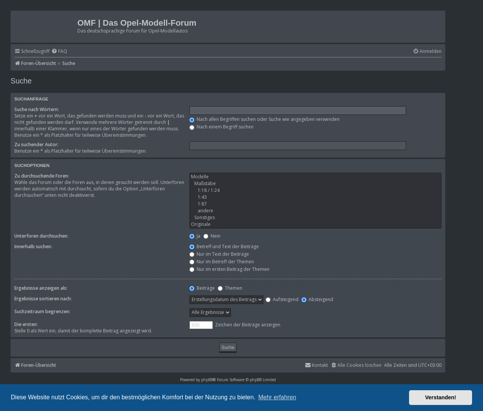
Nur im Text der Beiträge (219, 254)
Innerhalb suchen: (33, 246)
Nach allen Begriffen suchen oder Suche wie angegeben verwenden (264, 119)
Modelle (315, 176)
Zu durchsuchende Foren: (41, 176)
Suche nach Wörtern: (36, 109)
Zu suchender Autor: (36, 144)
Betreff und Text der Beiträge (224, 246)
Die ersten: (26, 324)
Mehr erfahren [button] (277, 397)
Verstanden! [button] (440, 397)
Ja (194, 236)
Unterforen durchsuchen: (41, 236)
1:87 (315, 204)
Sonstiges (315, 217)
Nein (211, 236)
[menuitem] (59, 51)
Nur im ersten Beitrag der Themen (229, 269)
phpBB (207, 379)
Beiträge (202, 288)
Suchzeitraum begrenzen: (42, 311)
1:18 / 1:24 (315, 190)
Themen (230, 288)
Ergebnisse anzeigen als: (41, 288)
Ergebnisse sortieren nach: (43, 298)
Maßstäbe (315, 183)
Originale (315, 224)
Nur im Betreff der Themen (221, 261)
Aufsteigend (282, 299)
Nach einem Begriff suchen (221, 127)
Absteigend (317, 299)
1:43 (315, 197)
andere (315, 210)
